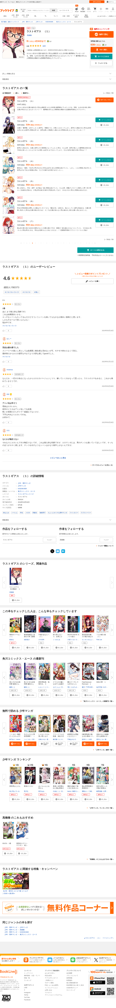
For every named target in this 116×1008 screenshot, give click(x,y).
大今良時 (41, 639)
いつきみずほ (49, 687)
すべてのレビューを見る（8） (103, 465)
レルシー (41, 687)
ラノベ (56, 16)
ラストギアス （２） (25, 121)
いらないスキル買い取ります (43, 735)
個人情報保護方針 (72, 983)
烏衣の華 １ (101, 682)
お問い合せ (48, 990)
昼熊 (48, 739)
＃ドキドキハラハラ (12, 292)
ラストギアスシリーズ (26, 494)
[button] (15, 600)
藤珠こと (12, 687)
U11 (8, 430)
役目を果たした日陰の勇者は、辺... (101, 788)
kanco (69, 791)
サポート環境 (49, 983)
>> (95, 243)
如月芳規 (99, 687)
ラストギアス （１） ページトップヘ (99, 938)
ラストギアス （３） (25, 141)
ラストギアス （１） (25, 101)
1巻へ (17, 93)
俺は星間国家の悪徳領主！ (87, 787)
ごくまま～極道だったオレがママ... (14, 736)
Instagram (27, 992)
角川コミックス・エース (26, 491)
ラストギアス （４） (25, 161)
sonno (18, 739)
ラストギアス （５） (25, 181)
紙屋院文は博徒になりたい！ (72, 735)
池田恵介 (27, 639)
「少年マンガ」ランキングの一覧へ (101, 808)
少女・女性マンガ (25, 16)
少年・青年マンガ (15, 16)
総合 (5, 16)
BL (35, 16)
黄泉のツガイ (28, 786)
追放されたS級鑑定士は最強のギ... (102, 735)
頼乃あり (12, 739)
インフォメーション (51, 988)
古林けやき (42, 739)
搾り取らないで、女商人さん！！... (57, 636)
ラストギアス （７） (25, 221)
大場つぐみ (71, 639)
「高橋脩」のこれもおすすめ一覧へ (101, 859)
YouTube (27, 997)
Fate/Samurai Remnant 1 (86, 683)
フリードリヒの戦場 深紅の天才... (58, 736)
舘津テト (85, 739)
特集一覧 (27, 978)
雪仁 (68, 687)
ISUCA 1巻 (6, 843)
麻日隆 (55, 739)
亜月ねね (41, 791)
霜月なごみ (100, 739)
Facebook (27, 1000)
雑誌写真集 (86, 16)
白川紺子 (106, 687)
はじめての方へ (102, 16)
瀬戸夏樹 (108, 739)
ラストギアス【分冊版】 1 (14, 588)
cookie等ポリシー (72, 988)
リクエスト (48, 992)
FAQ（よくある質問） (52, 985)
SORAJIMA (36, 739)
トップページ (28, 973)
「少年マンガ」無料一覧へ (104, 750)
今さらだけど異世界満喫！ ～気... (29, 736)
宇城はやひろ (71, 739)
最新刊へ (26, 93)
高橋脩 (29, 35)
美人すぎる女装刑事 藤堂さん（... (14, 684)
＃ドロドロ (26, 292)
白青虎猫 (92, 739)
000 (8, 394)
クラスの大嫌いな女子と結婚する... (58, 684)
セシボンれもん (87, 639)
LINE (25, 987)
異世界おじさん (14, 786)
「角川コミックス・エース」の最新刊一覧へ (98, 701)
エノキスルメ (62, 739)
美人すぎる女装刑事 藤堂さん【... (29, 684)
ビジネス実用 (76, 16)
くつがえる (56, 639)
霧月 (83, 687)
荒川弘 (26, 791)
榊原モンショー (77, 791)
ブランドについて (72, 975)
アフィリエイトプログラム (53, 995)
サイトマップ (70, 990)
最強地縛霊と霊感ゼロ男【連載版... (29, 636)
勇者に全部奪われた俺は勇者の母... (58, 788)
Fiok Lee (99, 639)
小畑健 (78, 639)
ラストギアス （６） (25, 201)
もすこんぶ (56, 687)
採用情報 (69, 978)
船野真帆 (99, 791)
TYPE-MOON (90, 687)
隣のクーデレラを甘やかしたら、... (72, 684)
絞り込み (23, 10)
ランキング (27, 980)
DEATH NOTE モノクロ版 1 (73, 635)
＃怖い (36, 292)
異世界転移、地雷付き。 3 (43, 683)
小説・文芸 (66, 16)
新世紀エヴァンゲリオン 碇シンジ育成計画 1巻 (22, 846)
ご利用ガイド (112, 16)
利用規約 (69, 980)
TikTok (26, 995)
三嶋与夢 (92, 791)
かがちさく (75, 687)
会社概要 (69, 973)
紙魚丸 (11, 639)
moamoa (10, 370)
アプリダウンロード (51, 978)
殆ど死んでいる (14, 791)
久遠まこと (56, 791)
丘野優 (105, 791)
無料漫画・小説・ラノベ (32, 975)
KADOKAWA (22, 489)
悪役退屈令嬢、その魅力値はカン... (87, 636)
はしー (9, 339)
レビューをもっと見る (58, 458)
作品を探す (48, 975)
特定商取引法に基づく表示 (75, 985)
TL (45, 16)
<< (21, 243)
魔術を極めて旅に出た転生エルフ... (72, 788)
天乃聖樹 (64, 687)
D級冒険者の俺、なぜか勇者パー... (88, 735)
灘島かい (85, 791)
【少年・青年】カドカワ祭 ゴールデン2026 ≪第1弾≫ (15, 892)
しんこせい (27, 739)
